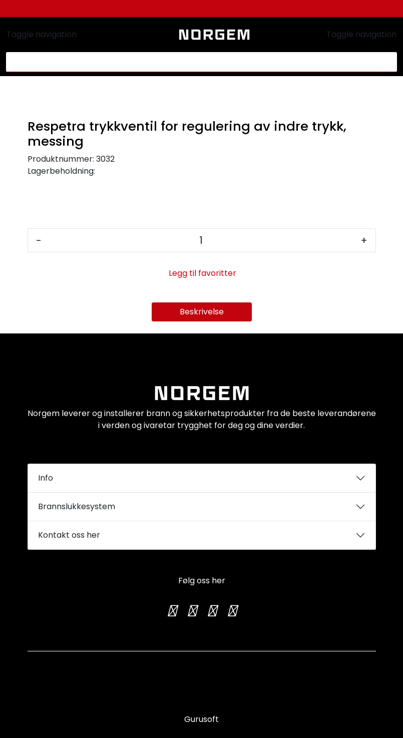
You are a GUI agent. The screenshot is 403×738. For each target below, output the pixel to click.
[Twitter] (172, 611)
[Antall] (201, 240)
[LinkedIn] (232, 611)
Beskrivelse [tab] (202, 311)
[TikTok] (212, 611)
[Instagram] (192, 611)
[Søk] (195, 62)
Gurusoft (201, 719)
